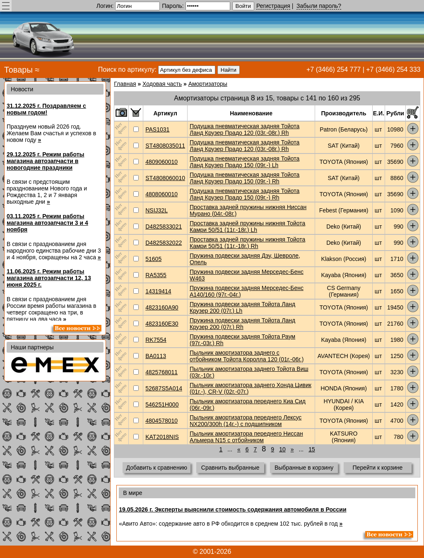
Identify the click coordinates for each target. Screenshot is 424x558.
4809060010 (161, 161)
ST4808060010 (165, 178)
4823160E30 (161, 323)
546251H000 (161, 404)
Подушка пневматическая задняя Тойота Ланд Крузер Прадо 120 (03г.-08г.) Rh (244, 129)
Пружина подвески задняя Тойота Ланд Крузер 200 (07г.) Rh (242, 323)
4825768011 (161, 372)
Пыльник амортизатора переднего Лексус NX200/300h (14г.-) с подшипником (245, 420)
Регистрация (273, 5)
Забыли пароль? (318, 5)
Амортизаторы (207, 83)
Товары (18, 69)
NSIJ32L (156, 210)
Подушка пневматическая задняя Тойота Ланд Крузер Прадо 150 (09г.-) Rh (244, 178)
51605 (153, 259)
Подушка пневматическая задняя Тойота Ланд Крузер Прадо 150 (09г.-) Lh (244, 161)
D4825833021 (163, 226)
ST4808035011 (165, 145)
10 (282, 449)
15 (311, 449)
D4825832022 (163, 242)
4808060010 (161, 194)
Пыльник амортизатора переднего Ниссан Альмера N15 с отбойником (246, 436)
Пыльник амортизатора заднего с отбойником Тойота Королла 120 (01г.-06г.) (247, 356)
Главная (125, 83)
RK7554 (155, 339)
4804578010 (161, 420)
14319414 (158, 291)
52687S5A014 (163, 388)
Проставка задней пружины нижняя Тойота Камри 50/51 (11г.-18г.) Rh (247, 242)
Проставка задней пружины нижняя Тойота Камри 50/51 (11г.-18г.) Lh (247, 226)
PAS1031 (157, 129)
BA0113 (155, 356)
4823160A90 (161, 307)
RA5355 (155, 275)
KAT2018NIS (162, 437)
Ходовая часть (162, 83)
